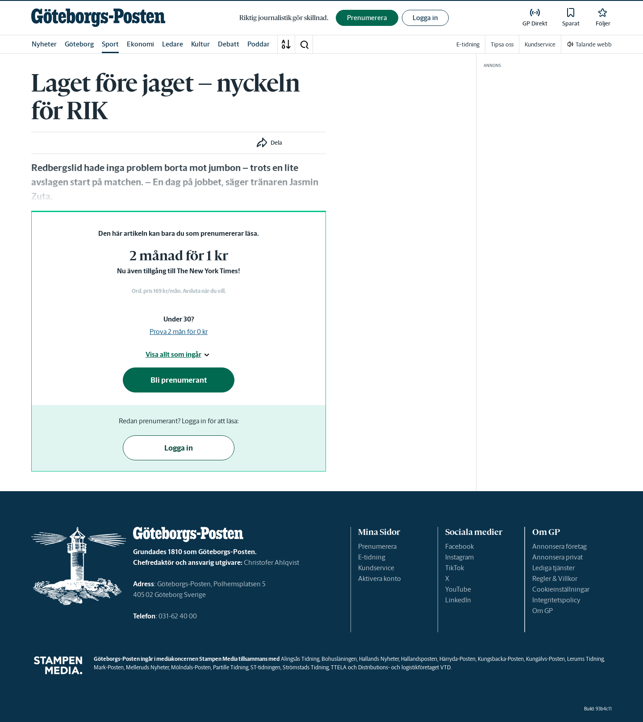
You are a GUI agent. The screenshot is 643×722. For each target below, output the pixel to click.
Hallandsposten (419, 658)
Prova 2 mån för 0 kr (179, 331)
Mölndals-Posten (191, 667)
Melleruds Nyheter (147, 667)
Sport (110, 44)
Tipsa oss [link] (502, 44)
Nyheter (44, 44)
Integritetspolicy (556, 600)
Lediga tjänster (553, 567)
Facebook (459, 546)
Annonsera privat (557, 557)
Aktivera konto (379, 578)
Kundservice (376, 567)
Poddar (258, 44)
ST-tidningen (265, 667)
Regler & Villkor (554, 578)
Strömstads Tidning (306, 667)
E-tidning (371, 557)
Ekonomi (140, 44)
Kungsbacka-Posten (501, 658)
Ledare (172, 44)
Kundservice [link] (540, 44)
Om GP (542, 610)
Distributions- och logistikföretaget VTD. (404, 667)
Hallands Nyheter (379, 658)
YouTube (458, 589)
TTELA (339, 667)
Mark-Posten (109, 667)
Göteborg (79, 44)
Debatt (228, 44)
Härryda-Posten (457, 658)
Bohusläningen (339, 658)
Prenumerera (377, 546)
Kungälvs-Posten (545, 658)
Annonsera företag (559, 546)
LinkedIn (458, 600)
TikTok (454, 567)
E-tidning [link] (468, 44)
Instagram (459, 557)
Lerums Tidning (585, 658)
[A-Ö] (286, 44)
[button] (304, 44)
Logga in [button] (425, 17)
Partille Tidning (230, 667)
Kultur (200, 44)
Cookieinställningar (560, 589)
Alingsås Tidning (300, 658)
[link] (98, 17)
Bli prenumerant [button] (178, 380)
